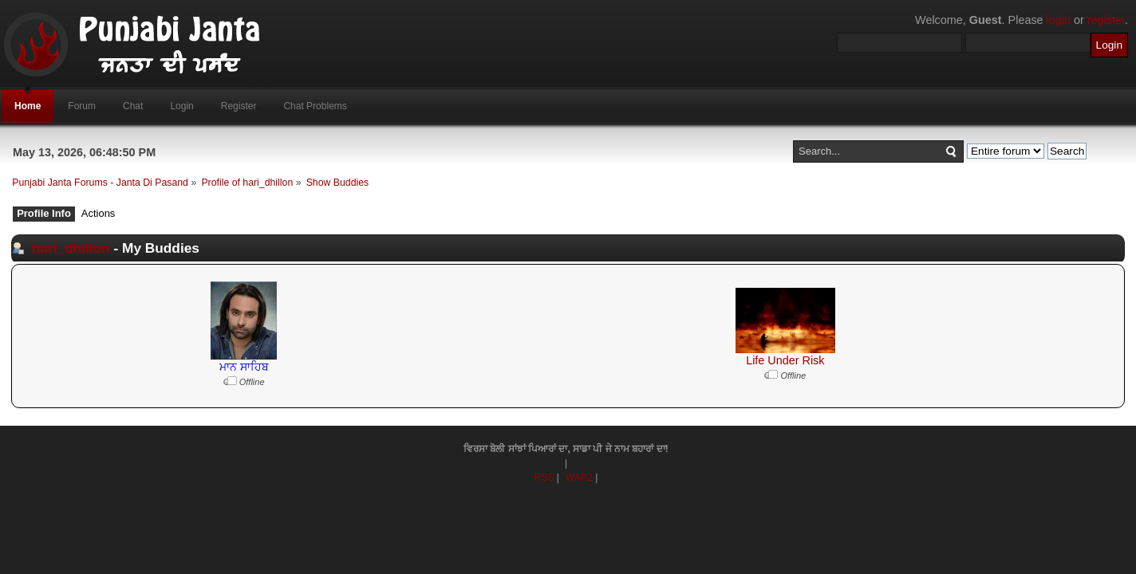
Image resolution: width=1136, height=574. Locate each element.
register (1106, 20)
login (1059, 20)
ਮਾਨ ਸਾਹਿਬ (244, 366)
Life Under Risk (785, 360)
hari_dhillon (71, 248)
